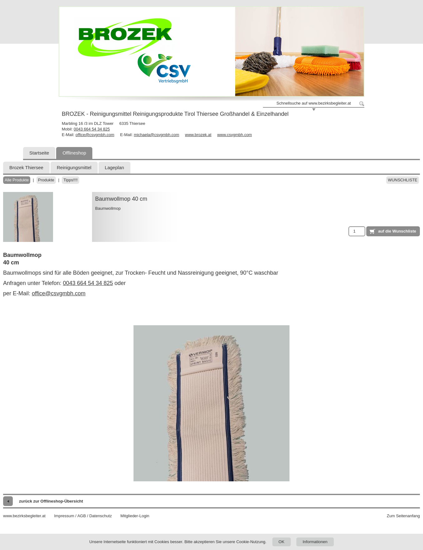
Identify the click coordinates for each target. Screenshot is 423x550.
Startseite (39, 152)
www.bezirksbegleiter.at (24, 515)
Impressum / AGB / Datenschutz (83, 515)
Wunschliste (402, 180)
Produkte (46, 180)
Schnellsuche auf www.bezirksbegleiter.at (313, 103)
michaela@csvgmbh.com (156, 134)
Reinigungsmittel (74, 167)
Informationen (315, 541)
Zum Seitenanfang (403, 515)
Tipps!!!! (70, 180)
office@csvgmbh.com (94, 134)
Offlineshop (74, 152)
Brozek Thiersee (26, 167)
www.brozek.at (198, 134)
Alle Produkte (17, 180)
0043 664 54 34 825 (92, 129)
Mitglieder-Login (134, 515)
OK (281, 541)
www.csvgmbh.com (234, 134)
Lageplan (114, 167)
